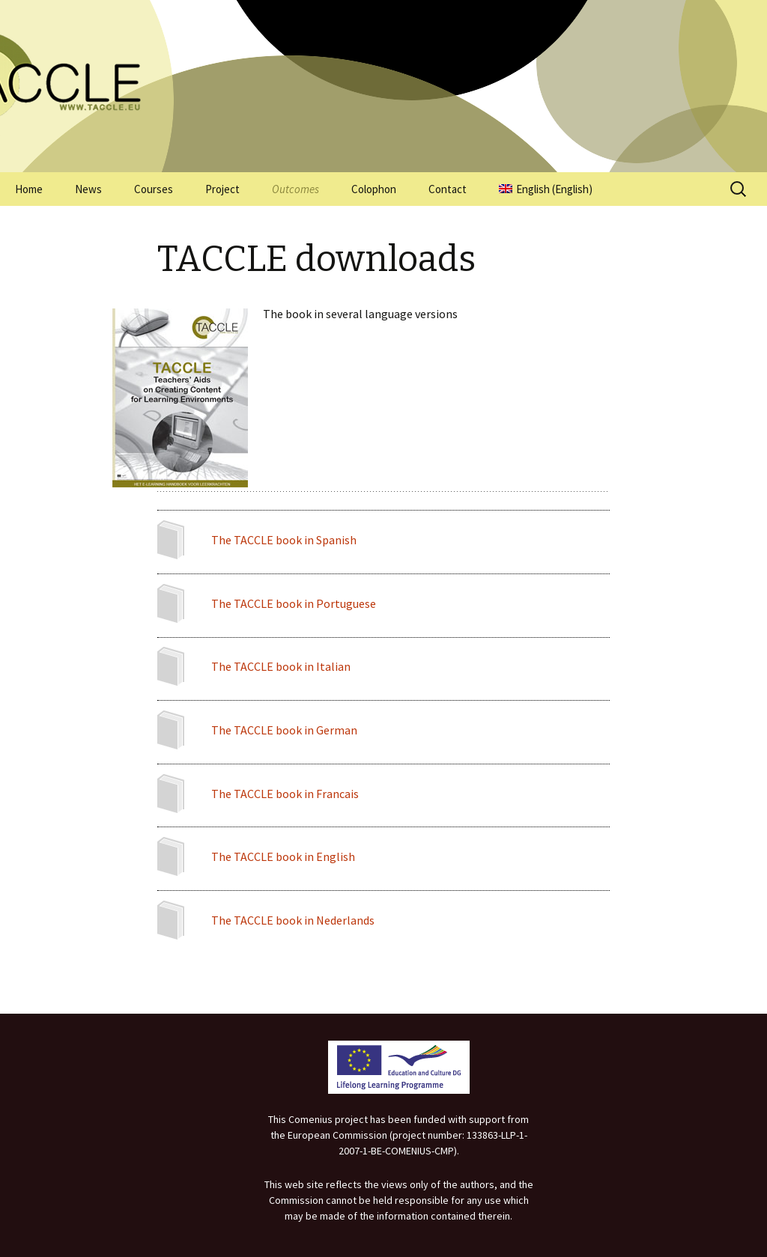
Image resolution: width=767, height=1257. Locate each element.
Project (222, 189)
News (88, 189)
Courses (153, 189)
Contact (447, 189)
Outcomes (295, 189)
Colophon (373, 189)
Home (29, 189)
